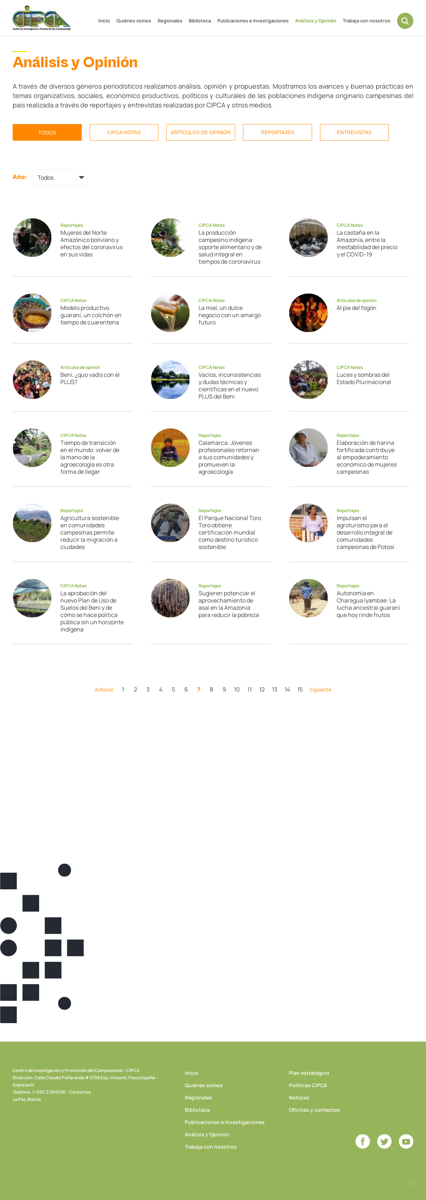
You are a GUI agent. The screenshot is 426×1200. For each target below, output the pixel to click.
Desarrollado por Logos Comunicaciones (414, 1184)
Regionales (170, 20)
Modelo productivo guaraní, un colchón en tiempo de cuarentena (91, 315)
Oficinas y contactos (314, 1109)
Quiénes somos (133, 20)
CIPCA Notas (124, 132)
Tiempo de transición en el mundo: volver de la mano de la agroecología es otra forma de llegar (89, 457)
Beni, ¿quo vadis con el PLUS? (90, 378)
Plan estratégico (309, 1072)
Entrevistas (354, 132)
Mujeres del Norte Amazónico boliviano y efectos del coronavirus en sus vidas (91, 243)
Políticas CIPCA (308, 1085)
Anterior (104, 689)
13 (274, 689)
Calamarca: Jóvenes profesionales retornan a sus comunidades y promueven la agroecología (229, 457)
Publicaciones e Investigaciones (253, 20)
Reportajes (277, 132)
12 (262, 689)
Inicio (104, 20)
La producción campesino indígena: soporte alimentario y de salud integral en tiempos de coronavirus (230, 247)
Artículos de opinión (201, 132)
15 (300, 689)
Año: (19, 177)
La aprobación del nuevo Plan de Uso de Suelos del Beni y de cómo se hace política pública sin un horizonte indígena (92, 611)
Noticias (299, 1097)
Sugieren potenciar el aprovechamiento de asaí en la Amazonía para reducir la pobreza (229, 604)
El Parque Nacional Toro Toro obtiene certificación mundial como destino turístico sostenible (230, 532)
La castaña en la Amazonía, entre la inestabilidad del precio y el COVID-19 (367, 243)
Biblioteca (200, 20)
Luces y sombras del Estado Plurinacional (364, 378)
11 (249, 689)
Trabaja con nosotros (366, 20)
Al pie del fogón (356, 307)
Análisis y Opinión (315, 20)
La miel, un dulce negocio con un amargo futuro (230, 315)
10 (237, 689)
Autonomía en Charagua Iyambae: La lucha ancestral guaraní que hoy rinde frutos (368, 604)
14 (287, 689)
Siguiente (320, 689)
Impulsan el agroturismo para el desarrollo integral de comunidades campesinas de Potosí (365, 532)
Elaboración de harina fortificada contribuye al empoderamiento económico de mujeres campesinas (367, 457)
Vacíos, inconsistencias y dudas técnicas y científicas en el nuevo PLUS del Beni (230, 385)
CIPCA (42, 18)
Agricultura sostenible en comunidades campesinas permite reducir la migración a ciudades (89, 532)
